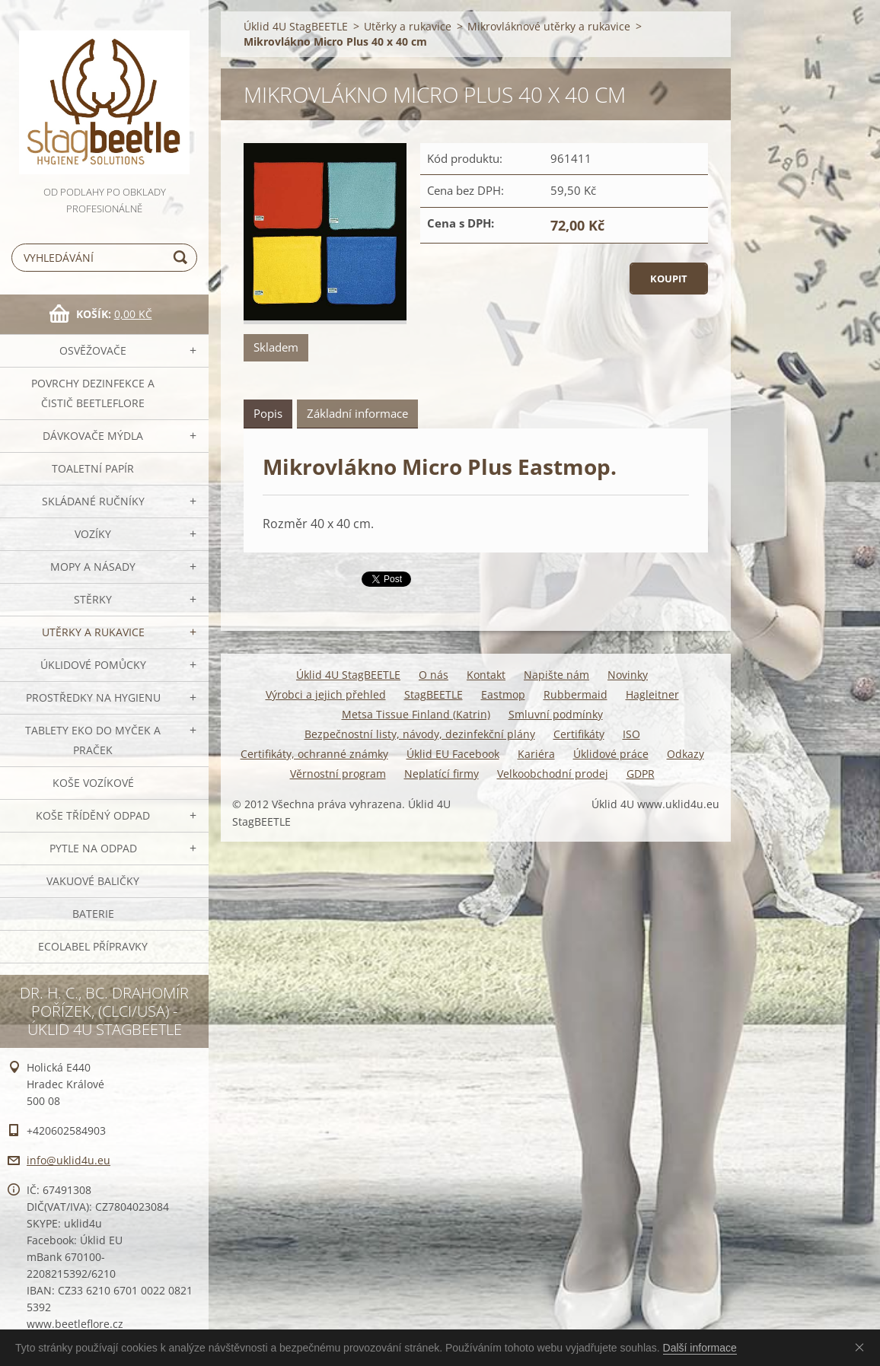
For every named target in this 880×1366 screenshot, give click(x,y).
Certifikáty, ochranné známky (314, 754)
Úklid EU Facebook (453, 754)
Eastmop (503, 694)
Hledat (183, 257)
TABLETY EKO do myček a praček (93, 740)
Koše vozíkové (93, 782)
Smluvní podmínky (556, 714)
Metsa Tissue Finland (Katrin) (416, 714)
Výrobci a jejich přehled (326, 694)
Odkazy (685, 754)
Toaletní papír (93, 468)
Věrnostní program (338, 773)
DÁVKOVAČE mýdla (93, 435)
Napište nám (556, 674)
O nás (433, 674)
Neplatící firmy (441, 773)
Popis (267, 413)
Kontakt (486, 674)
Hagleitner (652, 694)
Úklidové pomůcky (93, 665)
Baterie (93, 913)
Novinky (627, 674)
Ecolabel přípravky (93, 946)
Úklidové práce (611, 754)
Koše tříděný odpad (93, 815)
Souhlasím (862, 1346)
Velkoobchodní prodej (552, 773)
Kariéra (536, 754)
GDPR (641, 773)
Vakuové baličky (92, 881)
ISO (631, 734)
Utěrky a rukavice (93, 632)
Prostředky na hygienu (93, 697)
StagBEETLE (433, 694)
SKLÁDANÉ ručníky (93, 501)
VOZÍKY (93, 534)
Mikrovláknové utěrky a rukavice (548, 26)
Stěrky (93, 599)
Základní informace (357, 413)
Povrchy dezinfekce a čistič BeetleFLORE (93, 393)
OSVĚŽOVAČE (92, 350)
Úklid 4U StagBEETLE (296, 26)
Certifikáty (578, 734)
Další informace (700, 1348)
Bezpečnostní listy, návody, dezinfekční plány (419, 734)
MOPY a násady (93, 566)
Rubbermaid (575, 694)
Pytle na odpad (93, 848)
